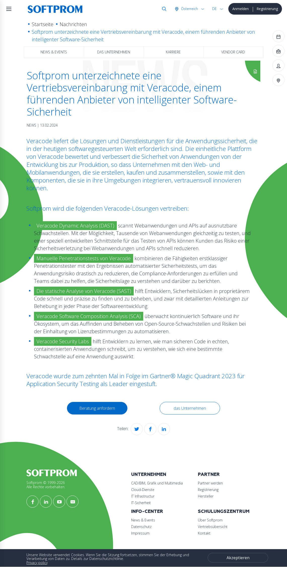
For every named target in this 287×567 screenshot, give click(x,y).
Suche (163, 9)
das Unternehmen (113, 52)
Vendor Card (233, 52)
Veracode (39, 376)
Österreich (189, 8)
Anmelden (240, 8)
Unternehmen (148, 474)
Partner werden (210, 483)
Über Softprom (210, 520)
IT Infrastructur (142, 496)
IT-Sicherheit (141, 502)
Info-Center (147, 511)
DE (214, 8)
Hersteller (205, 496)
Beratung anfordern (97, 408)
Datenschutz (141, 526)
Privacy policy (37, 562)
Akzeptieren (238, 557)
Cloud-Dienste (142, 489)
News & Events (54, 52)
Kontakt (204, 533)
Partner (209, 474)
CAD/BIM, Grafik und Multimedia (157, 483)
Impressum (140, 533)
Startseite (42, 24)
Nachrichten (73, 24)
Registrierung (267, 8)
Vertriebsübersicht (213, 526)
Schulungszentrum (223, 511)
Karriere (173, 52)
